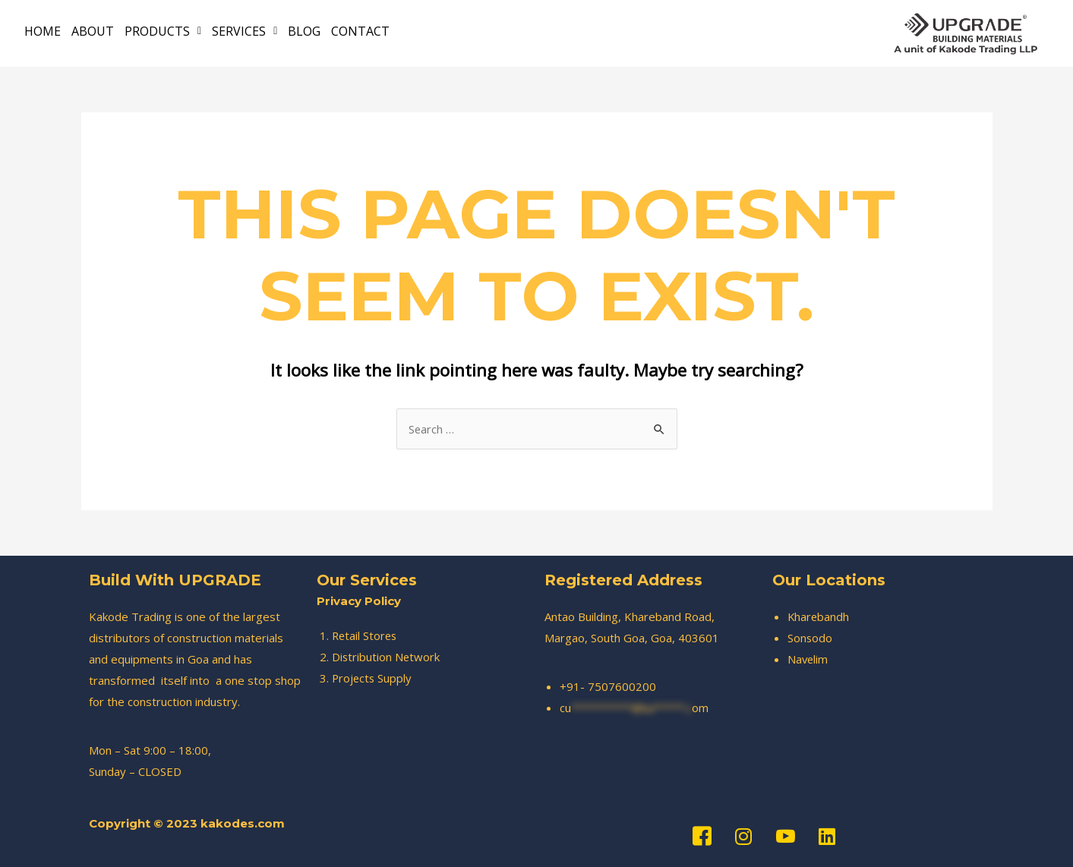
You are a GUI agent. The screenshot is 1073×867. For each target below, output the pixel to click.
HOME (42, 31)
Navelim (808, 659)
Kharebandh (819, 616)
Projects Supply (373, 678)
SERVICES (244, 31)
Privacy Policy (359, 601)
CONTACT (360, 31)
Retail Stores (365, 635)
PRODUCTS (163, 31)
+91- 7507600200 (608, 686)
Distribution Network (386, 656)
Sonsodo (810, 637)
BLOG (304, 31)
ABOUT (92, 31)
